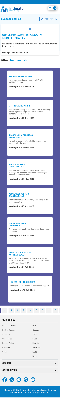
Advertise (36, 347)
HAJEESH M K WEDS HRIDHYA (22, 282)
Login (35, 339)
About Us (6, 334)
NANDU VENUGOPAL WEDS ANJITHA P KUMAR (20, 254)
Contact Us (7, 339)
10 (55, 310)
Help (34, 326)
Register (36, 343)
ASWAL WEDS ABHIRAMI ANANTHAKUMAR (19, 195)
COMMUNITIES (9, 370)
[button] (30, 29)
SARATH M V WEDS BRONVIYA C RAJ (17, 166)
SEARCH (6, 363)
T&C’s (35, 334)
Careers (36, 330)
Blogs (35, 356)
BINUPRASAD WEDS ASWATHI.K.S (17, 224)
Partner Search (8, 330)
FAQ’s (35, 352)
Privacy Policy (8, 343)
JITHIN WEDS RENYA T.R (19, 106)
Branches (6, 347)
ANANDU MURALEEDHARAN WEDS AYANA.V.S (21, 136)
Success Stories (9, 326)
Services (5, 352)
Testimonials (18, 60)
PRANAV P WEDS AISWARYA (20, 76)
